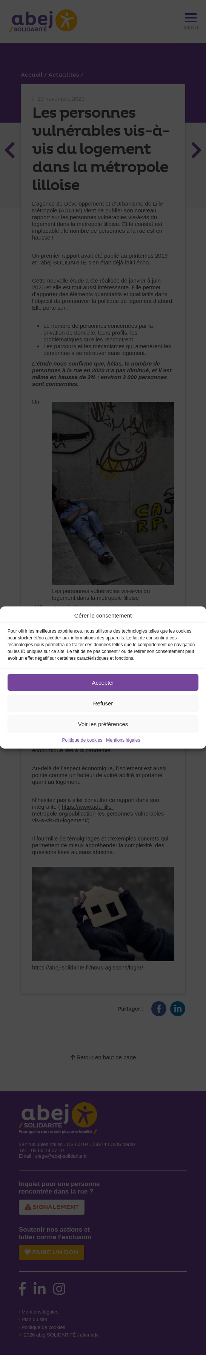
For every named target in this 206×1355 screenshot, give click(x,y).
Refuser (103, 703)
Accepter (103, 682)
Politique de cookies (82, 740)
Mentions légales (123, 740)
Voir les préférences (103, 724)
